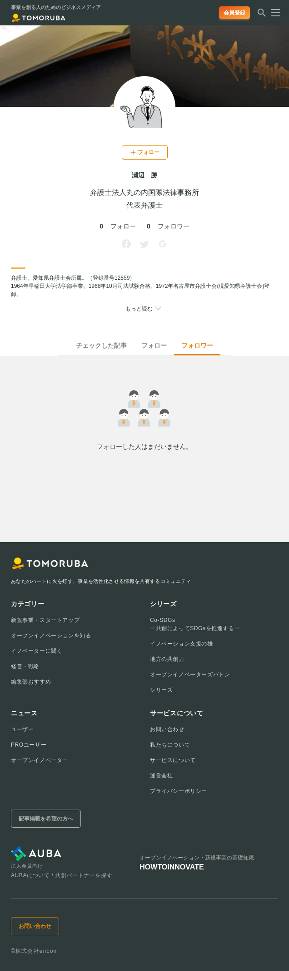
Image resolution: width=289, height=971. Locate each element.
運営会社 (161, 775)
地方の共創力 (167, 659)
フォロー (154, 345)
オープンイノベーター (39, 760)
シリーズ (161, 690)
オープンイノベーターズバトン (190, 674)
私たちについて (170, 745)
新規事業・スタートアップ (45, 620)
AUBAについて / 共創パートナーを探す (61, 875)
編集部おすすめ (31, 682)
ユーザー (22, 729)
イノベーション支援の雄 (181, 644)
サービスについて (173, 760)
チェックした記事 (101, 345)
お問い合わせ (167, 729)
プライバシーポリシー (178, 791)
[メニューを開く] (272, 12)
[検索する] (262, 15)
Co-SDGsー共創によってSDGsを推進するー (195, 624)
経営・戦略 (25, 666)
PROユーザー (28, 745)
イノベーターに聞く (36, 651)
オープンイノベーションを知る (51, 635)
